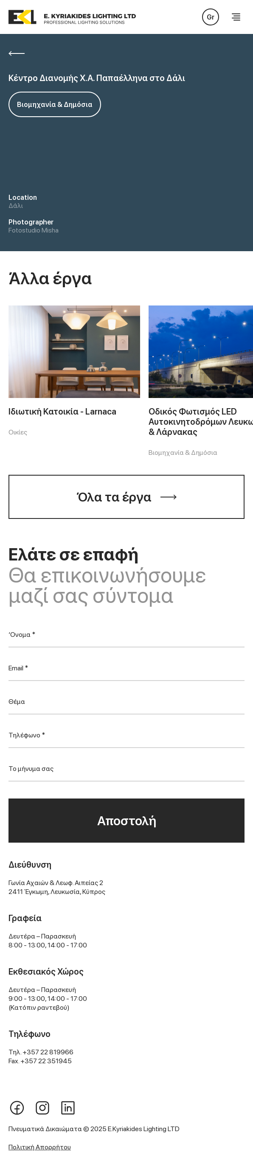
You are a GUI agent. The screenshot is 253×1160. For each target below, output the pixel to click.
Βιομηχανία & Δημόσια (55, 105)
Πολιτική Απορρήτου (39, 1147)
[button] (236, 16)
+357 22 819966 (47, 1052)
